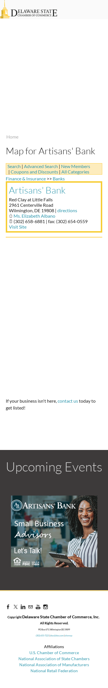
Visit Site (17, 226)
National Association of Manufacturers (54, 664)
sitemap (68, 635)
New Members (75, 166)
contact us (68, 401)
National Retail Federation (54, 670)
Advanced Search (41, 166)
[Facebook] (8, 606)
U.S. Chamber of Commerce (54, 652)
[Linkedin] (23, 606)
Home (12, 136)
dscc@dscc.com (57, 635)
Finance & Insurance (26, 178)
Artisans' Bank (37, 190)
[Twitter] (15, 606)
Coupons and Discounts (34, 171)
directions (67, 210)
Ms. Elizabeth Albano (34, 216)
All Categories (75, 171)
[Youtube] (38, 606)
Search (14, 166)
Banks (59, 178)
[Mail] (30, 606)
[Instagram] (45, 606)
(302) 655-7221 (42, 635)
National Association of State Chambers (54, 658)
